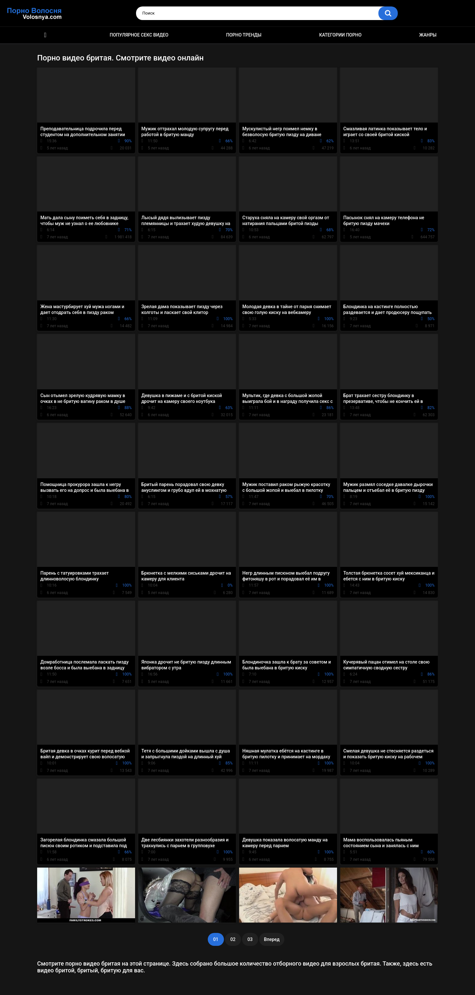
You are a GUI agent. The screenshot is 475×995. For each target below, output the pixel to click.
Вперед (272, 939)
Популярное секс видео (139, 35)
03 (250, 939)
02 (233, 939)
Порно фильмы (45, 35)
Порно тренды (243, 35)
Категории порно (340, 35)
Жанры (428, 35)
